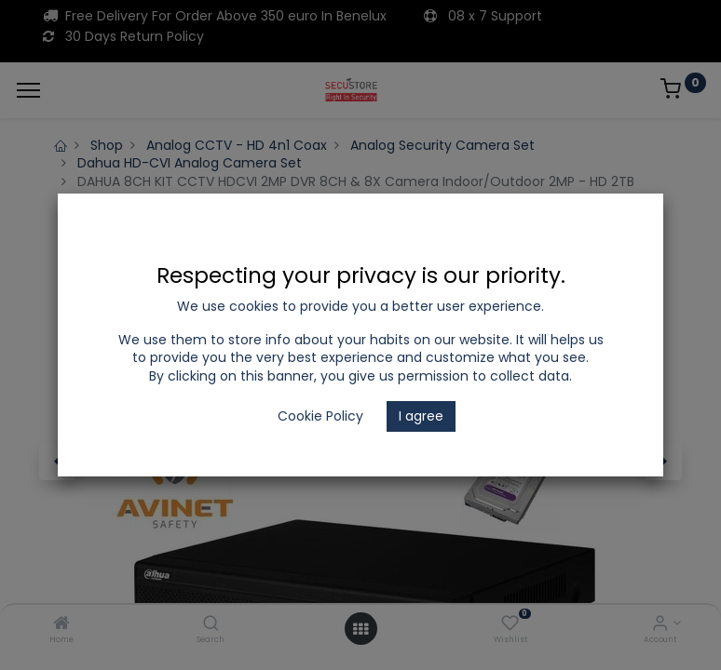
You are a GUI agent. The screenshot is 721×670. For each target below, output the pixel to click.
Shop (106, 145)
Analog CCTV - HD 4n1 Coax (236, 145)
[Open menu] (360, 629)
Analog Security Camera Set (442, 145)
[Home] (61, 624)
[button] (57, 461)
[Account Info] (660, 624)
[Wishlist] (510, 624)
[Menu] (28, 90)
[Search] (211, 624)
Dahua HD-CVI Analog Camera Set (189, 163)
